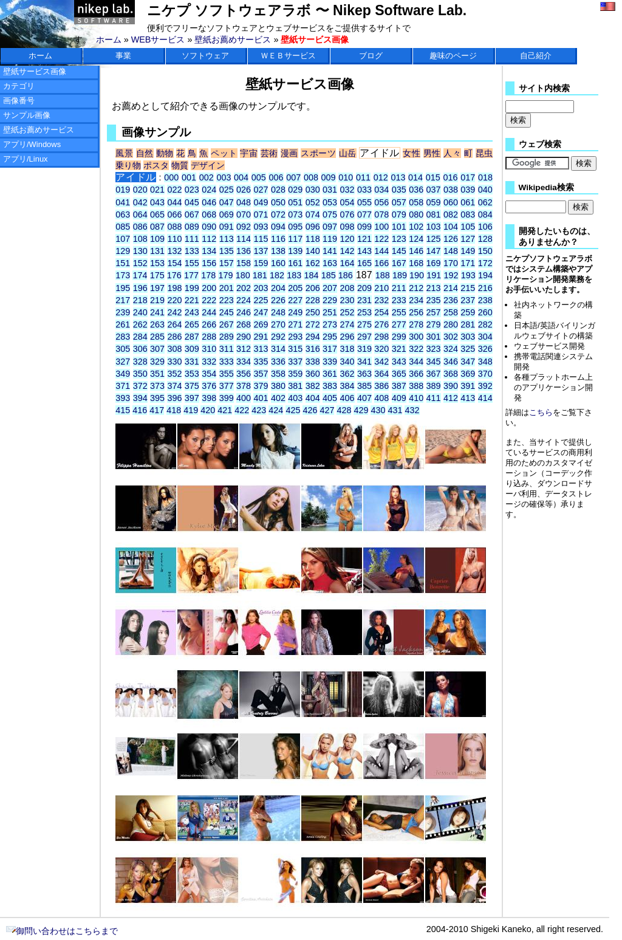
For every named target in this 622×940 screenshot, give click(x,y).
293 (295, 336)
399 (226, 398)
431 (395, 410)
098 (347, 227)
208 (347, 288)
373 (157, 386)
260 (485, 312)
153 (157, 263)
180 (243, 275)
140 (313, 251)
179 (225, 275)
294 (313, 336)
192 (450, 275)
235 (433, 300)
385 (364, 386)
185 (328, 275)
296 (347, 336)
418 (173, 410)
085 (122, 227)
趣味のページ (453, 55)
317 (330, 349)
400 (243, 398)
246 (243, 312)
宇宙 (249, 153)
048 (243, 202)
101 (399, 227)
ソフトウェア (205, 55)
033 (364, 189)
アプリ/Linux (25, 158)
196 (140, 288)
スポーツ (318, 153)
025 (226, 189)
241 (157, 312)
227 (295, 300)
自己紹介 (536, 55)
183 (294, 275)
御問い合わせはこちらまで (62, 931)
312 (243, 349)
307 (157, 349)
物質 (179, 165)
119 (330, 239)
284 (140, 336)
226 (278, 300)
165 (364, 263)
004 (241, 177)
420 (207, 410)
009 (328, 177)
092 (243, 227)
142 (347, 251)
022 (174, 189)
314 (278, 349)
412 (450, 398)
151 (122, 263)
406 (347, 398)
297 (364, 336)
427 (327, 410)
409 (399, 398)
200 (209, 288)
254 (381, 312)
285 (157, 336)
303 (467, 336)
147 (433, 251)
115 (260, 239)
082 (450, 214)
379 (260, 386)
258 (450, 312)
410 (416, 398)
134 (209, 251)
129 (122, 251)
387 (399, 386)
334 (243, 361)
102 (416, 227)
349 (122, 374)
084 (485, 214)
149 (467, 251)
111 (192, 239)
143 (364, 251)
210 (381, 288)
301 (433, 336)
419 (190, 410)
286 (174, 336)
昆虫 (484, 153)
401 (260, 398)
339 (330, 361)
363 (364, 374)
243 (192, 312)
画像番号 (19, 100)
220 (174, 300)
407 (364, 398)
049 (260, 202)
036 (416, 189)
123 (399, 239)
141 (330, 251)
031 (330, 189)
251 (330, 312)
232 (381, 300)
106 (485, 227)
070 (243, 214)
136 (243, 251)
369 (467, 374)
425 (292, 410)
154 (174, 263)
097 (330, 227)
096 (313, 227)
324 (450, 349)
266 (209, 324)
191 (433, 275)
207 (330, 288)
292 (278, 336)
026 (243, 189)
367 (433, 374)
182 (277, 275)
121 (364, 239)
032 (347, 189)
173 (122, 275)
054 (347, 202)
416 (139, 410)
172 (485, 263)
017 (467, 177)
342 (381, 361)
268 (243, 324)
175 (157, 275)
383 (330, 386)
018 (485, 177)
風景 (124, 153)
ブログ (371, 55)
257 (433, 312)
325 (467, 349)
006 (275, 177)
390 (450, 386)
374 (174, 386)
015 (433, 177)
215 (467, 288)
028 (278, 189)
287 (192, 336)
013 (398, 177)
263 (157, 324)
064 (140, 214)
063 (122, 214)
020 (140, 189)
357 (260, 374)
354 (209, 374)
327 (122, 361)
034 (381, 189)
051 (295, 202)
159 (260, 263)
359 (295, 374)
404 (313, 398)
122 (381, 239)
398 (209, 398)
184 (311, 275)
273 (330, 324)
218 (140, 300)
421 (224, 410)
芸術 (269, 153)
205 (295, 288)
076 (347, 214)
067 (192, 214)
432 (412, 410)
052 (313, 202)
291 (260, 336)
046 (209, 202)
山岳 (348, 153)
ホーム (108, 39)
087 (157, 227)
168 (416, 263)
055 (364, 202)
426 (309, 410)
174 (139, 275)
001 (189, 177)
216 (485, 288)
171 (467, 263)
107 (122, 239)
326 (485, 349)
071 (260, 214)
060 (450, 202)
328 (140, 361)
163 (330, 263)
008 (311, 177)
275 (364, 324)
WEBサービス (158, 39)
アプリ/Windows (32, 144)
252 (347, 312)
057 (399, 202)
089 (192, 227)
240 (140, 312)
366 (416, 374)
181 (260, 275)
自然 (145, 153)
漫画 (289, 153)
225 (260, 300)
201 (226, 288)
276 (381, 324)
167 (399, 263)
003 (223, 177)
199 (192, 288)
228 (313, 300)
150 (485, 251)
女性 (411, 153)
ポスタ (156, 165)
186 (345, 275)
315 (295, 349)
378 (243, 386)
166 (381, 263)
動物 (165, 153)
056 (381, 202)
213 (433, 288)
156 (209, 263)
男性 (432, 153)
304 (485, 336)
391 (467, 386)
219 (157, 300)
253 (364, 312)
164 (347, 263)
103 (433, 227)
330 (174, 361)
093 (260, 227)
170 (450, 263)
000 (171, 177)
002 (206, 177)
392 (485, 386)
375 (192, 386)
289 (226, 336)
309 (192, 349)
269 (260, 324)
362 (347, 374)
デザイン (208, 165)
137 (260, 251)
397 (192, 398)
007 (293, 177)
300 (416, 336)
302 (450, 336)
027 (260, 189)
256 (416, 312)
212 (416, 288)
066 (174, 214)
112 (209, 239)
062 (485, 202)
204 (278, 288)
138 (278, 251)
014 (415, 177)
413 (467, 398)
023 (192, 189)
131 (157, 251)
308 (174, 349)
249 (295, 312)
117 (295, 239)
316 (313, 349)
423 (258, 410)
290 (243, 336)
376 (209, 386)
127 (467, 239)
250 (313, 312)
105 (467, 227)
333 (226, 361)
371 (122, 386)
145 (399, 251)
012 (381, 177)
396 (174, 398)
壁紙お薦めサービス (232, 39)
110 (174, 239)
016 (450, 177)
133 (192, 251)
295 (330, 336)
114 (243, 239)
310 (209, 349)
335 (260, 361)
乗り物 (128, 165)
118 (313, 239)
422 (241, 410)
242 (174, 312)
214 (450, 288)
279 (433, 324)
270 (278, 324)
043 (157, 202)
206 (313, 288)
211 (399, 288)
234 (416, 300)
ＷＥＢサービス (288, 55)
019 (122, 189)
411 (433, 398)
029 (295, 189)
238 (485, 300)
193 (468, 275)
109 (157, 239)
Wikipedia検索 (546, 187)
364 (381, 374)
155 (192, 263)
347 (467, 361)
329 (157, 361)
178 (208, 275)
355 (226, 374)
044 (174, 202)
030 (313, 189)
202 (243, 288)
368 (450, 374)
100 (381, 227)
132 (174, 251)
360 (313, 374)
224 (243, 300)
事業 (123, 55)
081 (433, 214)
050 (278, 202)
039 (467, 189)
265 (192, 324)
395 (157, 398)
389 (433, 386)
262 (140, 324)
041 (122, 202)
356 (243, 374)
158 (243, 263)
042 (140, 202)
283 (122, 336)
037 (433, 189)
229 (330, 300)
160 (278, 263)
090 (209, 227)
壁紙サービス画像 (34, 71)
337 (295, 361)
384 (347, 386)
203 (260, 288)
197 (157, 288)
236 (450, 300)
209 (364, 288)
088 (174, 227)
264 (174, 324)
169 (433, 263)
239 (122, 312)
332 (209, 361)
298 (381, 336)
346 (450, 361)
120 (347, 239)
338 (313, 361)
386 (381, 386)
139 (295, 251)
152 (140, 263)
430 (378, 410)
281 (467, 324)
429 (361, 410)
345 (433, 361)
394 (140, 398)
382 (313, 386)
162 (313, 263)
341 (364, 361)
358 (278, 374)
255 (399, 312)
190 (416, 275)
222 (209, 300)
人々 (452, 153)
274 (347, 324)
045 (192, 202)
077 (364, 214)
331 (192, 361)
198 (174, 288)
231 (364, 300)
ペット (224, 153)
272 (313, 324)
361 (330, 374)
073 (295, 214)
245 (226, 312)
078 (381, 214)
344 (416, 361)
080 (416, 214)
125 (433, 239)
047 (226, 202)
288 (209, 336)
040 (485, 189)
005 (258, 177)
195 (122, 288)
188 (382, 275)
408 (381, 398)
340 (347, 361)
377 (226, 386)
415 (122, 410)
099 (364, 227)
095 (295, 227)
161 (295, 263)
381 (295, 386)
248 (278, 312)
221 (192, 300)
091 (226, 227)
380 (278, 386)
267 (226, 324)
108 (140, 239)
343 (399, 361)
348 (485, 361)
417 (156, 410)
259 (467, 312)
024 (209, 189)
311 (226, 349)
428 (344, 410)
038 (450, 189)
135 (226, 251)
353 (192, 374)
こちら (541, 412)
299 (399, 336)
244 (209, 312)
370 (485, 374)
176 (174, 275)
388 (416, 386)
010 (345, 177)
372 (140, 386)
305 (122, 349)
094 (278, 227)
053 (330, 202)
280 (450, 324)
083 (467, 214)
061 (467, 202)
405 (330, 398)
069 (226, 214)
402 (278, 398)
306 (140, 349)
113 (226, 239)
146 (416, 251)
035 (399, 189)
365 (399, 374)
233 (399, 300)
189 (399, 275)
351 (157, 374)
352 (174, 374)
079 (399, 214)
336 (278, 361)
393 (122, 398)
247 (260, 312)
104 (450, 227)
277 (399, 324)
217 (122, 300)
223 (226, 300)
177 (191, 275)
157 (226, 263)
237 (467, 300)
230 (347, 300)
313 (260, 349)
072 (278, 214)
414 (485, 398)
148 (450, 251)
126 (450, 239)
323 (433, 349)
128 (485, 239)
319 (364, 349)
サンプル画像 (26, 115)
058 (416, 202)
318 (347, 349)
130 (140, 251)
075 (330, 214)
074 (313, 214)
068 (209, 214)
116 (278, 239)
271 (295, 324)
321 (399, 349)
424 (275, 410)
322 (416, 349)
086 (140, 227)
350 (140, 374)
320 (381, 349)
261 (122, 324)
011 (363, 177)
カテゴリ (19, 86)
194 (485, 275)
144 (381, 251)
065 (157, 214)
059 (433, 202)
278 (416, 324)
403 (295, 398)
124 (416, 239)
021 (157, 189)
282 (485, 324)
